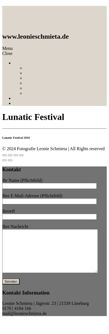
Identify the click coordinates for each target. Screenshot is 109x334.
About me (22, 98)
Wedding (33, 68)
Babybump (34, 83)
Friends (31, 93)
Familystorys (36, 78)
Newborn (33, 88)
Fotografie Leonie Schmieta (36, 16)
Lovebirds (34, 73)
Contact (20, 103)
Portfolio (21, 63)
